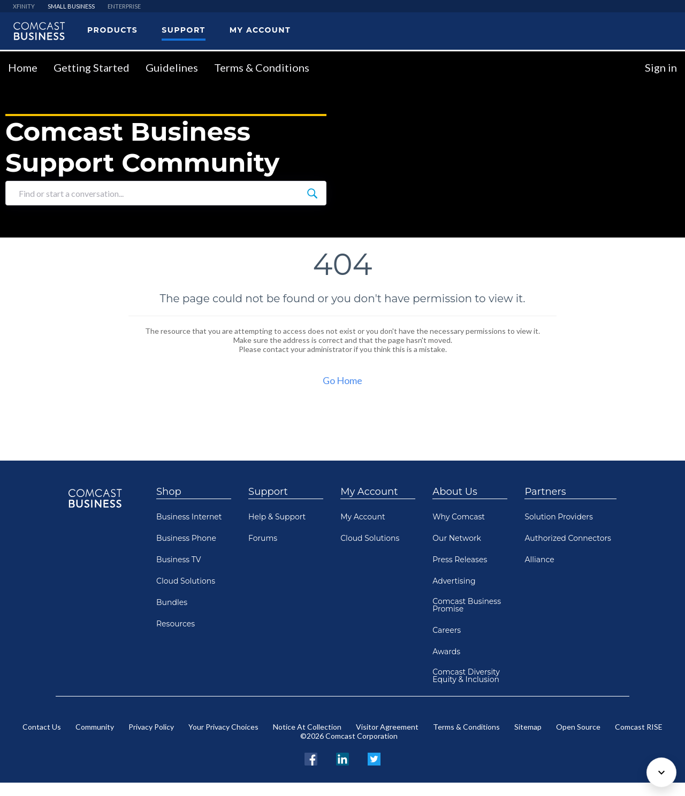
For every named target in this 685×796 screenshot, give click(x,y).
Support (268, 491)
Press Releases (459, 559)
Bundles (171, 602)
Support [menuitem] (183, 30)
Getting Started (92, 67)
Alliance (539, 559)
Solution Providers (558, 517)
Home (22, 67)
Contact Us (41, 726)
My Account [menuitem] (260, 30)
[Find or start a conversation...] (312, 193)
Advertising (453, 581)
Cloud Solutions (185, 581)
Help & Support (277, 517)
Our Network (456, 538)
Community (94, 726)
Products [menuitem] (112, 30)
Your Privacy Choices (223, 726)
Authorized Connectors (567, 538)
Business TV (178, 559)
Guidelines (172, 67)
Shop (168, 491)
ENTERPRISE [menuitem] (124, 6)
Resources (175, 623)
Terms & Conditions (261, 67)
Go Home (342, 380)
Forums (262, 538)
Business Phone (186, 538)
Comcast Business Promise (466, 605)
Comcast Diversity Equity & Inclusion (466, 675)
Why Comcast (458, 517)
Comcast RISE (639, 726)
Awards (446, 651)
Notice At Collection (307, 726)
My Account (369, 491)
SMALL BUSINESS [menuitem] (71, 6)
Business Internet (189, 517)
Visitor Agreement (387, 726)
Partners (545, 491)
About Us (454, 491)
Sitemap (528, 726)
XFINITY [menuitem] (24, 6)
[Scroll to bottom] (661, 772)
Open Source (578, 726)
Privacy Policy (151, 726)
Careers (446, 630)
